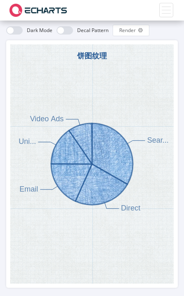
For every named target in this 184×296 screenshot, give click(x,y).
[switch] (29, 30)
